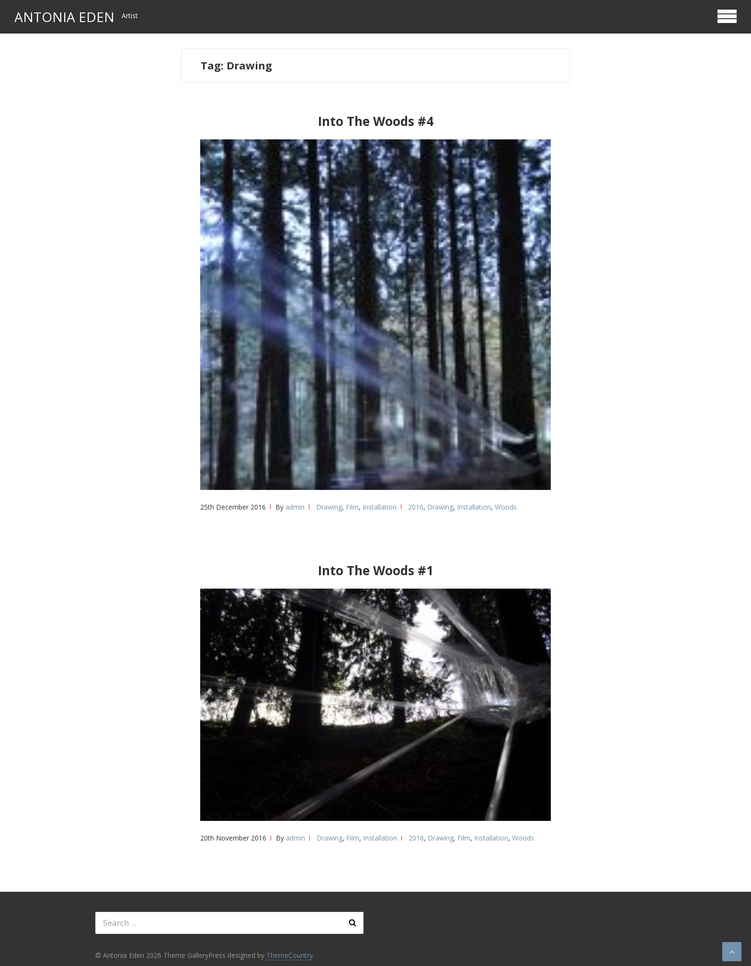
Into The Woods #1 (375, 570)
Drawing (329, 506)
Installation (380, 506)
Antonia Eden (64, 17)
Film (352, 506)
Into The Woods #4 (375, 121)
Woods (506, 506)
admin (295, 506)
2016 (415, 506)
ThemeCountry (289, 955)
